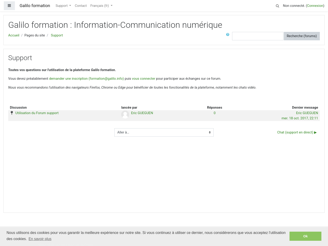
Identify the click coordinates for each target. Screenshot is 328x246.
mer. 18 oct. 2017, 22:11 (300, 118)
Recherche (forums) (302, 36)
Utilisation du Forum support (37, 113)
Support (62, 6)
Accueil (13, 35)
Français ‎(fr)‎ (100, 6)
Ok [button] (305, 236)
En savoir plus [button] (39, 239)
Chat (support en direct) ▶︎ (297, 132)
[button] (277, 5)
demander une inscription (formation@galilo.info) (86, 79)
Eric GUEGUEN (142, 113)
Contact (81, 6)
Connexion (315, 6)
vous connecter (143, 79)
